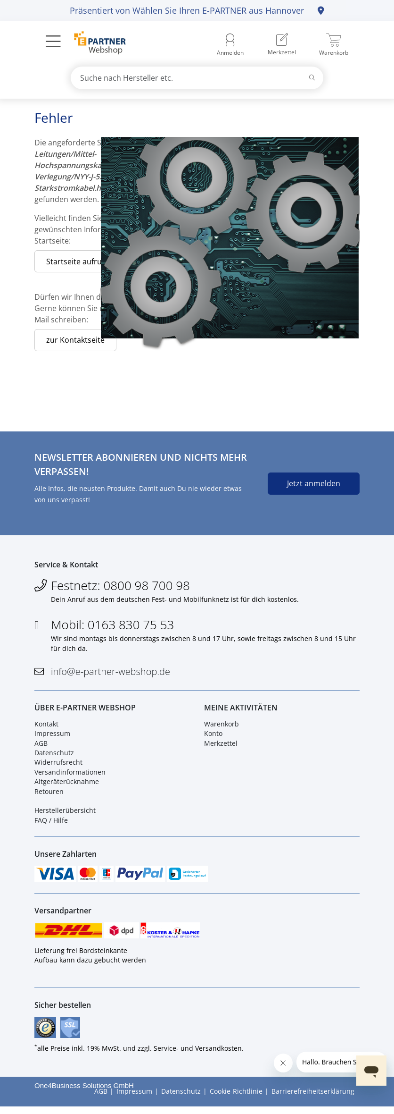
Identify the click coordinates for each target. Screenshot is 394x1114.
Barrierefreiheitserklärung (312, 1099)
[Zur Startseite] (94, 44)
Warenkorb (221, 726)
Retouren (49, 794)
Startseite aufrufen (79, 261)
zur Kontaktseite (75, 340)
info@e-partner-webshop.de (110, 673)
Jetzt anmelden (313, 483)
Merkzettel (221, 746)
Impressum (52, 736)
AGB (41, 746)
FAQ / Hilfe (51, 823)
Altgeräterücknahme (66, 784)
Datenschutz (54, 755)
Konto (213, 736)
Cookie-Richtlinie (236, 1099)
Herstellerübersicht (65, 813)
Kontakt (46, 726)
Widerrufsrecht (58, 765)
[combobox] (197, 78)
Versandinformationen (70, 774)
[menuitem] (282, 45)
